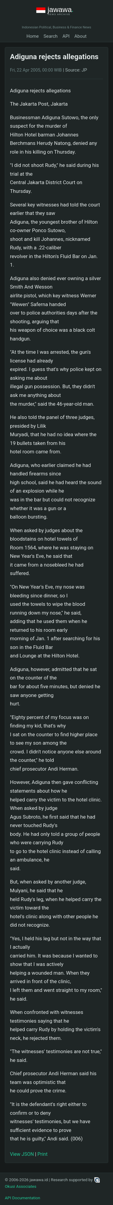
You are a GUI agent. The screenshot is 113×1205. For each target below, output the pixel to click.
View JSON (22, 1154)
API (66, 36)
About (80, 36)
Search (51, 36)
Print (42, 1154)
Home (33, 36)
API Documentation (22, 1197)
